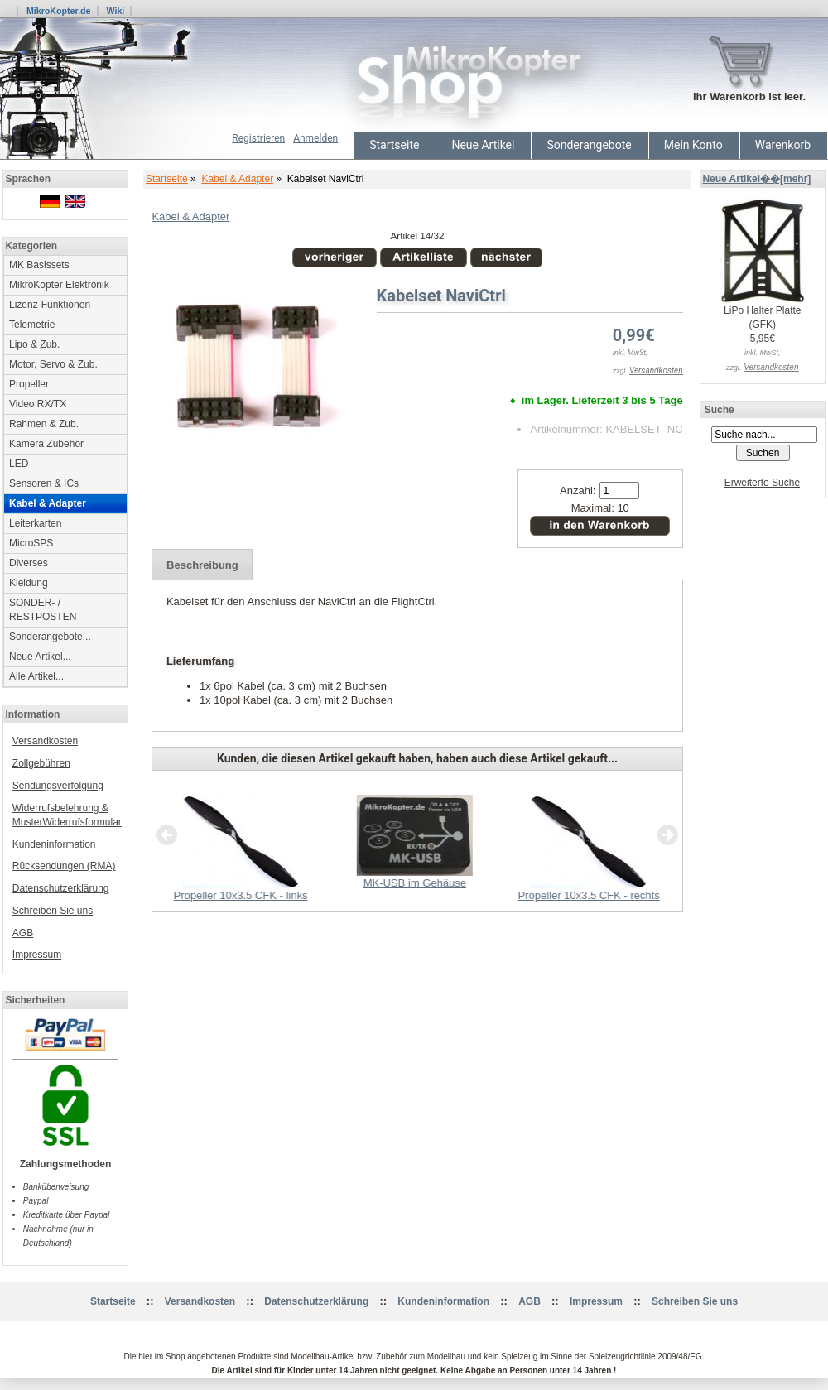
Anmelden (315, 138)
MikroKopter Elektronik (59, 285)
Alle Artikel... (36, 676)
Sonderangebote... (50, 636)
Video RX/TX (37, 404)
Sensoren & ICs (44, 483)
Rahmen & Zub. (44, 424)
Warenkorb (783, 145)
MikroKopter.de (58, 11)
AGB (22, 933)
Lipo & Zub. (34, 344)
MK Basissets (39, 265)
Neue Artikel (482, 145)
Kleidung (28, 583)
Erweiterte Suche (762, 482)
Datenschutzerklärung (60, 888)
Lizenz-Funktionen (49, 304)
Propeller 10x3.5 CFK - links (241, 895)
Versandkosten (45, 741)
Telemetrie (32, 324)
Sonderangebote (588, 145)
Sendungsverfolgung (58, 785)
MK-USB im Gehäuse (414, 883)
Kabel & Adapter (237, 179)
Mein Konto (693, 145)
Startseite (394, 145)
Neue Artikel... (40, 656)
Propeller (29, 384)
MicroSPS (31, 543)
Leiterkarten (35, 523)
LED (18, 463)
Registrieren (258, 138)
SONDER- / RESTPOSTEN (42, 610)
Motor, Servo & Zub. (53, 364)
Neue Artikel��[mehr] (756, 179)
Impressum (36, 954)
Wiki (115, 11)
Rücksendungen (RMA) (64, 866)
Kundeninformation (54, 844)
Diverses (28, 563)
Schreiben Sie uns (52, 910)
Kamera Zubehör (46, 444)
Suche (719, 410)
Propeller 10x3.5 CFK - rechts (588, 895)
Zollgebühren (41, 763)
